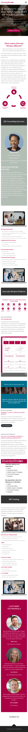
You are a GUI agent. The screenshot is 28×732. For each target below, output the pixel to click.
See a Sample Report (6, 425)
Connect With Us (13, 31)
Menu (26, 2)
